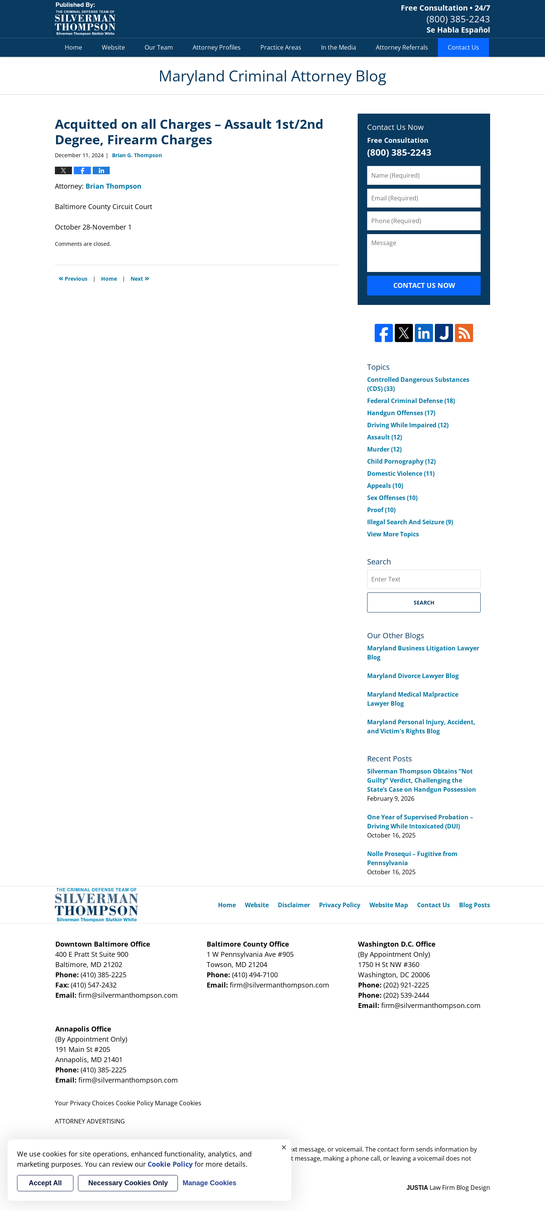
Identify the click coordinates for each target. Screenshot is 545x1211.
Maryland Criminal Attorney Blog (85, 19)
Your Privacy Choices (84, 1103)
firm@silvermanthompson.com (128, 995)
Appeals (385, 485)
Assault (384, 437)
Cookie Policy (134, 1103)
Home (73, 47)
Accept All (45, 1183)
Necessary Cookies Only (128, 1183)
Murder (384, 449)
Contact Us (463, 47)
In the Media (338, 47)
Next (140, 278)
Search (424, 602)
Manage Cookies (178, 1103)
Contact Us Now (424, 285)
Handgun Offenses (401, 413)
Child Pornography (401, 461)
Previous (73, 278)
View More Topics (393, 534)
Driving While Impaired (407, 425)
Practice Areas (280, 47)
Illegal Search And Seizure (410, 522)
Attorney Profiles (217, 47)
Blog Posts (474, 905)
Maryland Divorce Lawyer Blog (413, 676)
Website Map (388, 905)
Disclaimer (294, 905)
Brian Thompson (114, 186)
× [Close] (284, 1147)
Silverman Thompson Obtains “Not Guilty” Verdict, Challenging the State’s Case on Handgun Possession (421, 780)
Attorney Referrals (402, 47)
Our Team (159, 47)
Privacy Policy (339, 905)
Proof (381, 510)
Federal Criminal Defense (411, 401)
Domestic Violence (400, 473)
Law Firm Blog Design (448, 1187)
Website (113, 47)
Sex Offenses (392, 498)
